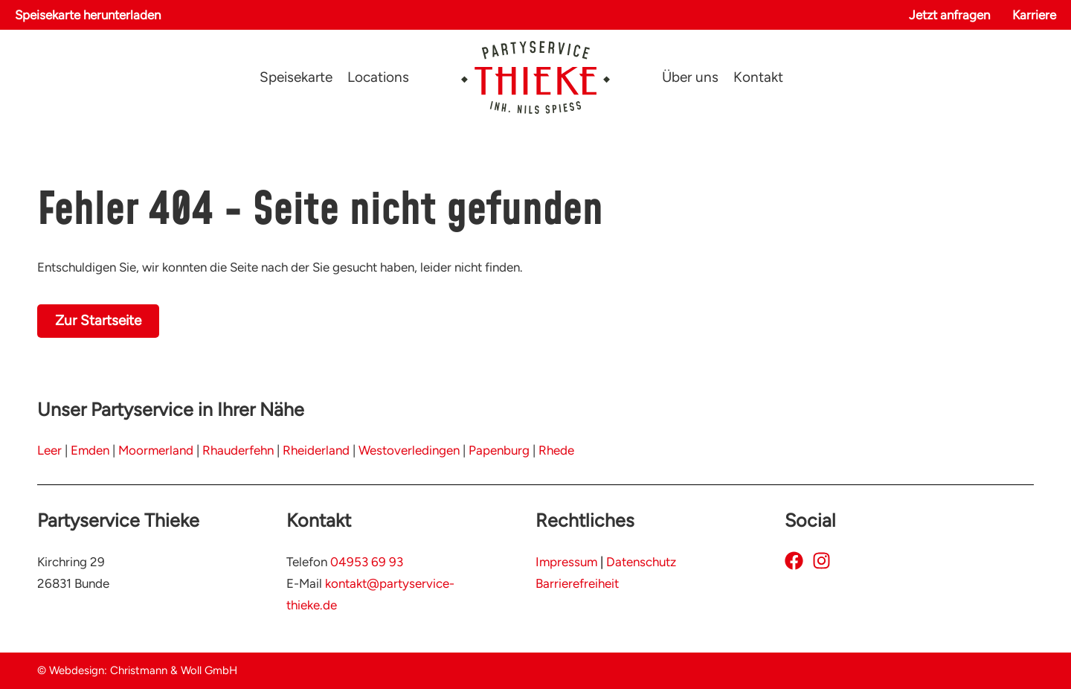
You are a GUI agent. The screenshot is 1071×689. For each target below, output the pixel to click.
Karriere (1034, 14)
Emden (90, 450)
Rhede (556, 450)
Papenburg (499, 450)
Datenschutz (641, 561)
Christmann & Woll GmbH (173, 670)
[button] (88, 15)
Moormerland (155, 450)
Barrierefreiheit (577, 583)
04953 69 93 (366, 561)
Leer (49, 450)
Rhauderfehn (238, 450)
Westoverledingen (409, 450)
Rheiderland (316, 450)
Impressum (566, 561)
